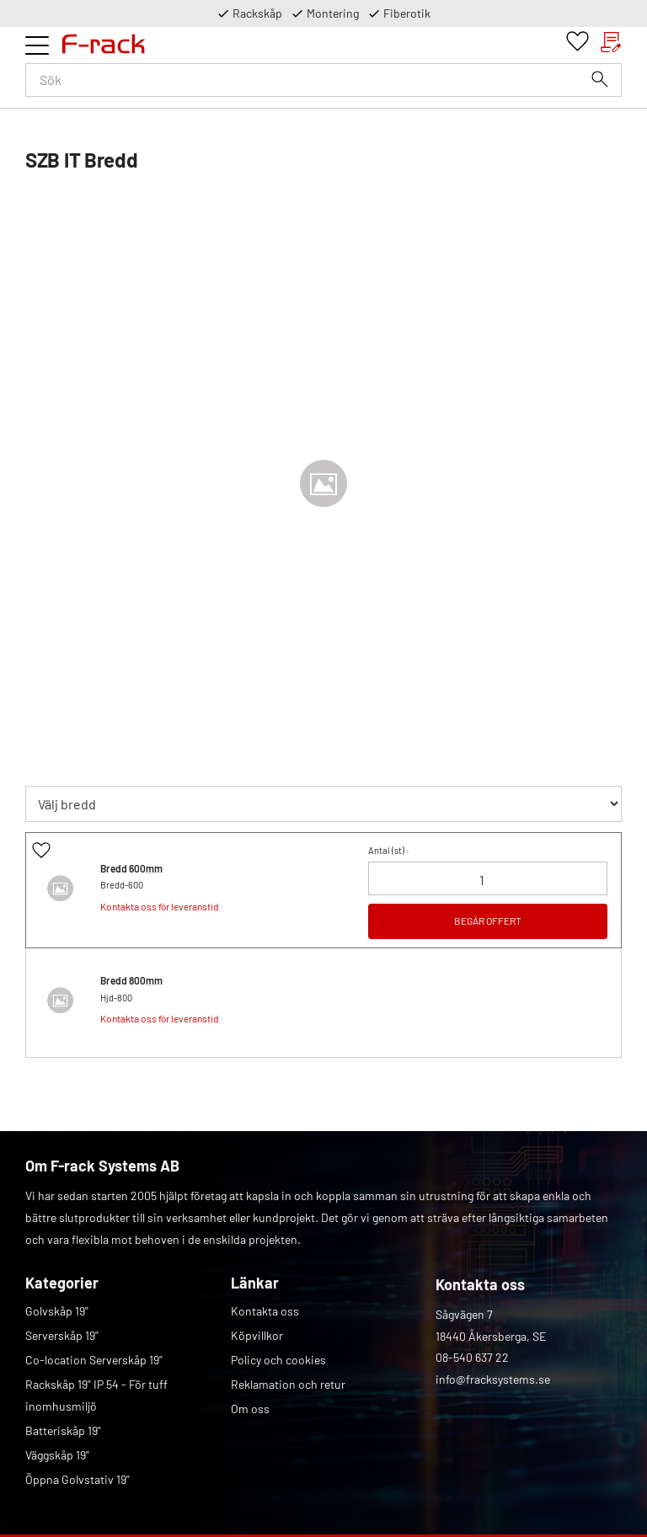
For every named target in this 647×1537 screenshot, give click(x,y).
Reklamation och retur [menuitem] (288, 1384)
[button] (37, 45)
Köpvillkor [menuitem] (257, 1335)
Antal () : (388, 850)
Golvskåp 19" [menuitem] (56, 1311)
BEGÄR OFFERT (487, 920)
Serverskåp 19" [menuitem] (62, 1335)
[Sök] (600, 79)
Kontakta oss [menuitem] (265, 1311)
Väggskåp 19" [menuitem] (57, 1455)
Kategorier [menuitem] (62, 1282)
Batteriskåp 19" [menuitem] (63, 1430)
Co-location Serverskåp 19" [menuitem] (94, 1360)
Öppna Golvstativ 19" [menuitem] (77, 1479)
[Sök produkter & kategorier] (323, 80)
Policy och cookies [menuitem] (278, 1360)
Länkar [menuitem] (255, 1282)
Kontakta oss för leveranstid (159, 906)
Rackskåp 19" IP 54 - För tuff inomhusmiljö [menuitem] (96, 1395)
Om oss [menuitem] (250, 1408)
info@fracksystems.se (493, 1379)
